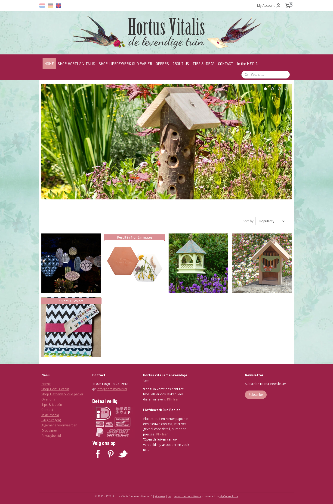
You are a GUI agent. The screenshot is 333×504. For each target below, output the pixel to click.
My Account (269, 5)
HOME (49, 63)
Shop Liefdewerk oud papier (62, 393)
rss (169, 495)
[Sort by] (272, 220)
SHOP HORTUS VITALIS (76, 63)
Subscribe (256, 394)
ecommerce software (187, 495)
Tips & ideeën (51, 404)
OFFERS (162, 63)
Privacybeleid (51, 435)
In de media (50, 414)
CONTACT (225, 63)
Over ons (48, 398)
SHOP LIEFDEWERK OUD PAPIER (125, 63)
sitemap (160, 495)
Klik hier (173, 398)
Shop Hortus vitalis (55, 388)
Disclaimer (49, 430)
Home (46, 383)
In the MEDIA (247, 63)
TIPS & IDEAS (203, 63)
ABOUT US (181, 63)
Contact (47, 409)
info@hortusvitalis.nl (112, 388)
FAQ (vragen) (51, 419)
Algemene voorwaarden (59, 424)
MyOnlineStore (228, 495)
